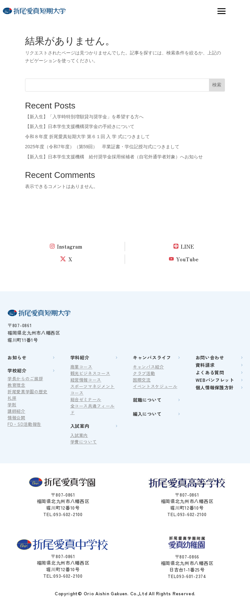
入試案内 (80, 426)
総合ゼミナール (86, 399)
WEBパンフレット (215, 380)
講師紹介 (16, 411)
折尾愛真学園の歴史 (27, 391)
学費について (83, 442)
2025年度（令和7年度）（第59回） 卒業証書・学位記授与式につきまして (102, 146)
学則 (11, 404)
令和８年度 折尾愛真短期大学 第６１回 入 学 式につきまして (87, 136)
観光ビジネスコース (90, 373)
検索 (216, 84)
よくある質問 (210, 372)
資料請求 (205, 365)
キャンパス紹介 (148, 367)
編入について (147, 414)
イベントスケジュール (155, 386)
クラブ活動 (144, 373)
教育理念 (16, 385)
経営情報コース (86, 380)
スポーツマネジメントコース (92, 389)
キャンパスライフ (152, 357)
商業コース (81, 367)
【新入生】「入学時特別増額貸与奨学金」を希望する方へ (84, 116)
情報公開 (16, 417)
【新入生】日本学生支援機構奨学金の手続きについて (79, 126)
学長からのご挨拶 (25, 378)
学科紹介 (80, 357)
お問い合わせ (210, 357)
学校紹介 (17, 370)
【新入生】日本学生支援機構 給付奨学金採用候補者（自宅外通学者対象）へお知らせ (114, 156)
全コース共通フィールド (92, 409)
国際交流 (142, 380)
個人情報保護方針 (215, 387)
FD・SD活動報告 (24, 424)
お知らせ (17, 357)
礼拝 (11, 398)
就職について (147, 400)
